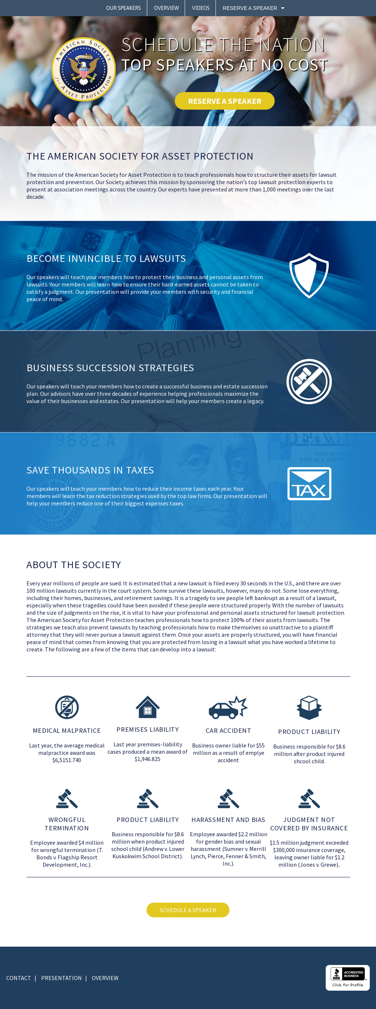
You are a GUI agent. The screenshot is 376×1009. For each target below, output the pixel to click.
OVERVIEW (105, 977)
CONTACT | (21, 977)
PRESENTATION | (64, 977)
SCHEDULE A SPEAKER (188, 910)
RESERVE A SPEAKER (224, 101)
